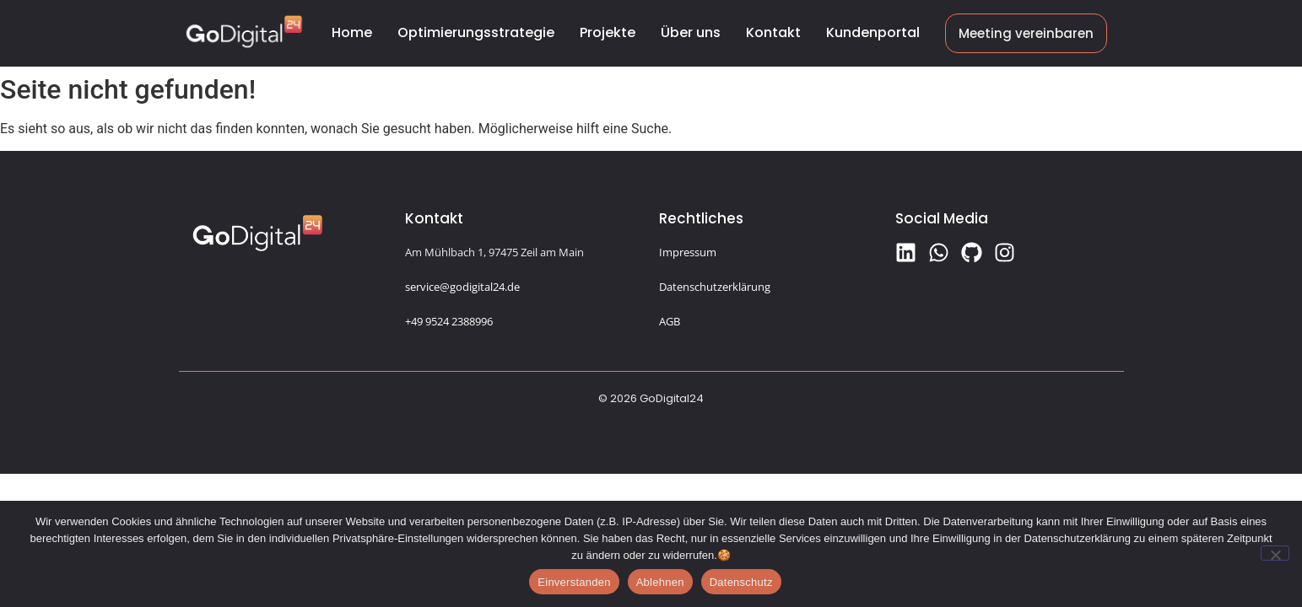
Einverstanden (574, 582)
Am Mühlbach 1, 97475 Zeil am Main (494, 252)
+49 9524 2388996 (449, 321)
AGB (669, 321)
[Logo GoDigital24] (244, 31)
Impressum (687, 252)
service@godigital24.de (462, 286)
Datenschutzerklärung (714, 286)
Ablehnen (660, 582)
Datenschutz (741, 582)
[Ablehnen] (1275, 553)
